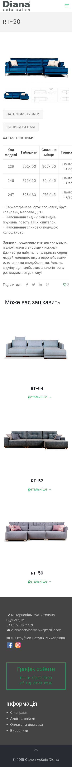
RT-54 (37, 388)
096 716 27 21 (22, 625)
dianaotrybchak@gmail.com (36, 630)
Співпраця (18, 712)
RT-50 (37, 573)
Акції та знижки (22, 718)
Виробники (19, 730)
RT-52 (37, 481)
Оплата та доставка (26, 724)
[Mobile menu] (67, 6)
